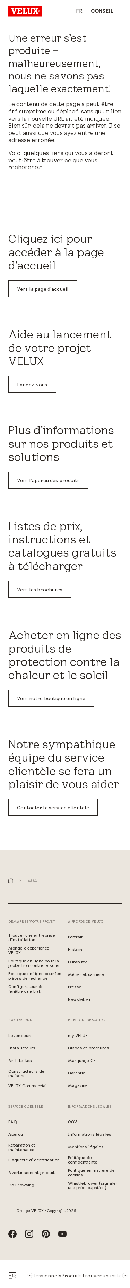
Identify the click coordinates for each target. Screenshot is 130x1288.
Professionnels (43, 1275)
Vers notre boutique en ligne (51, 698)
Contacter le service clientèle (53, 808)
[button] (30, 1275)
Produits (71, 1275)
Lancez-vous (32, 384)
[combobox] (76, 11)
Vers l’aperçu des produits (48, 480)
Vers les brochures (40, 589)
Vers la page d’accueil (43, 289)
